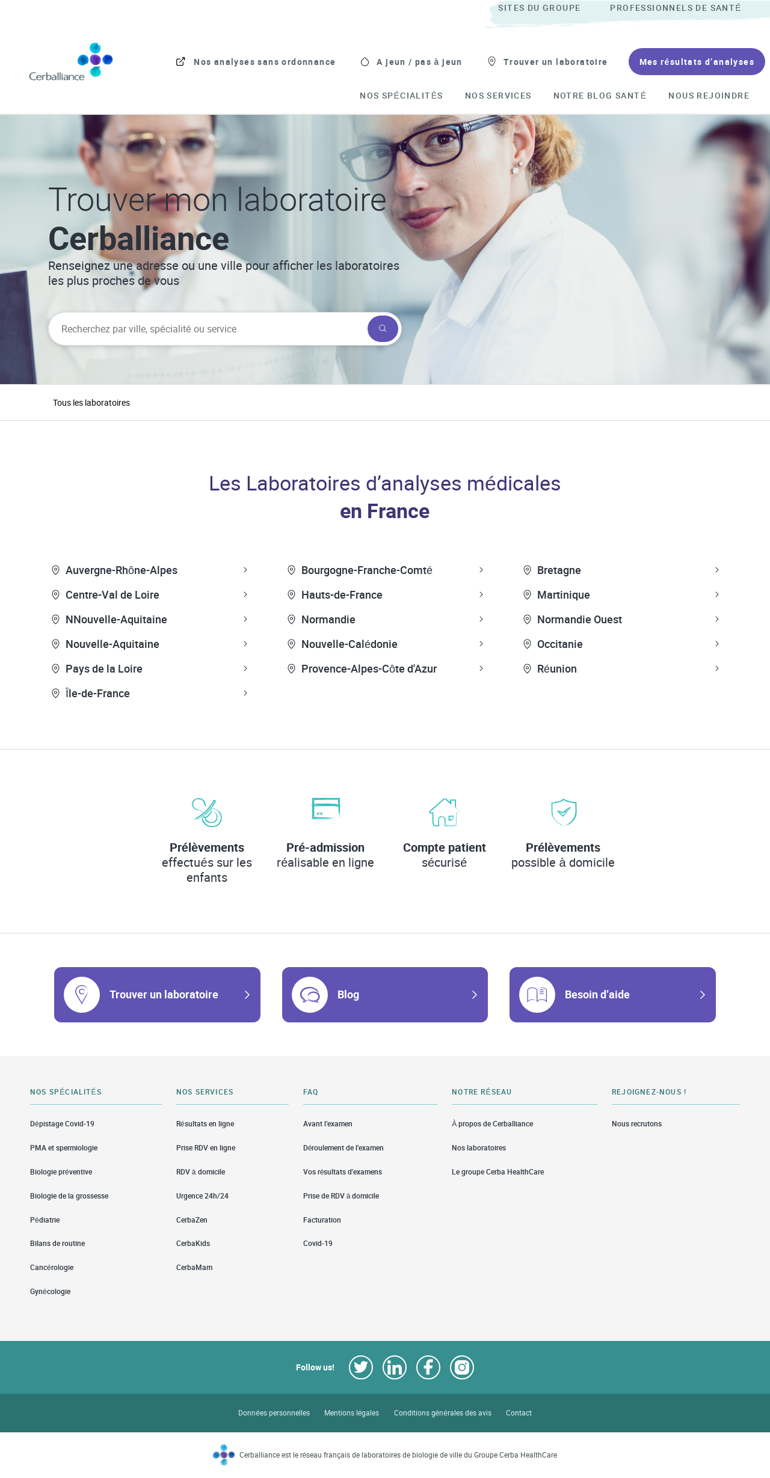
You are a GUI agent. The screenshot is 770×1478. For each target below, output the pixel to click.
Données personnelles (274, 1412)
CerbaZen (192, 1219)
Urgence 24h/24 (202, 1195)
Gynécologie (50, 1291)
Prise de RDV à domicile (341, 1195)
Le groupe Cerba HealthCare (498, 1171)
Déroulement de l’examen (343, 1147)
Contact (519, 1412)
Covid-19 (318, 1243)
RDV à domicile (200, 1171)
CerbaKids (193, 1243)
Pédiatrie (45, 1219)
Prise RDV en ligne (205, 1147)
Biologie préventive (61, 1171)
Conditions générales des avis (442, 1412)
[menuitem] (553, 8)
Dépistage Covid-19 (62, 1123)
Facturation (322, 1219)
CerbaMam (194, 1267)
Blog (348, 994)
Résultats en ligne (205, 1123)
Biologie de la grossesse (69, 1195)
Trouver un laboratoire (163, 994)
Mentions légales (352, 1412)
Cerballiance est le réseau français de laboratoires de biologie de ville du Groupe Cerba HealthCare (398, 1454)
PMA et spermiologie (63, 1147)
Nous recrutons (637, 1123)
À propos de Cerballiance (492, 1123)
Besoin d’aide (597, 994)
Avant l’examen (328, 1123)
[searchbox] (207, 329)
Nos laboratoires (479, 1147)
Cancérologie (51, 1267)
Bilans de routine (57, 1243)
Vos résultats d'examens (343, 1171)
